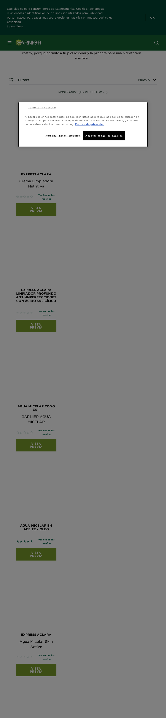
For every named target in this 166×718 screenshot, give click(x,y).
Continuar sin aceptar (42, 107)
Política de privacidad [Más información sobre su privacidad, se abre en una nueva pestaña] (89, 123)
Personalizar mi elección (63, 135)
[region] (83, 124)
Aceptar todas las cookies (104, 135)
